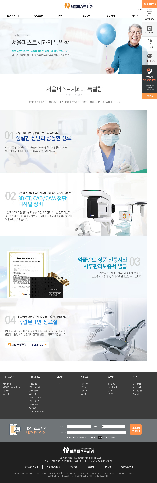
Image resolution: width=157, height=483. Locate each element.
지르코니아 (61, 15)
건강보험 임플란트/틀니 (37, 411)
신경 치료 (84, 390)
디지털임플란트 (37, 15)
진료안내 (6, 390)
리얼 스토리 (137, 387)
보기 (100, 437)
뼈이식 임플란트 (34, 401)
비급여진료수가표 (127, 467)
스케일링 (84, 394)
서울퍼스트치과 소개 (30, 467)
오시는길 (6, 394)
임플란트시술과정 (34, 387)
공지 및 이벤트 (138, 383)
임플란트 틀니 (33, 408)
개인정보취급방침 (53, 467)
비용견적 (110, 394)
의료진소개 (7, 383)
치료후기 (136, 394)
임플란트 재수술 (34, 404)
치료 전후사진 (137, 390)
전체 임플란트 (33, 390)
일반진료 (86, 15)
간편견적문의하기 (136, 429)
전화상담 (110, 390)
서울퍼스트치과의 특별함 (11, 387)
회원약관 (73, 467)
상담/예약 (111, 15)
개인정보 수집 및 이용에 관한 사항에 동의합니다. (82, 437)
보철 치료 (84, 387)
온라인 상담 (111, 383)
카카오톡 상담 (112, 387)
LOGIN (140, 9)
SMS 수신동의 (111, 437)
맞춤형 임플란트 (34, 394)
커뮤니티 (135, 15)
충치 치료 (84, 383)
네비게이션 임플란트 (35, 397)
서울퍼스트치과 (12, 15)
